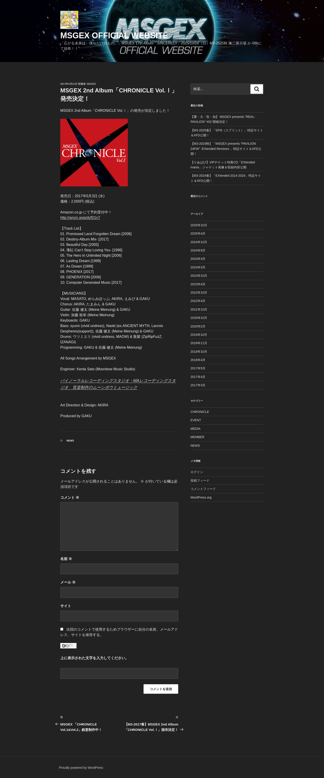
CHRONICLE (200, 412)
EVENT (196, 420)
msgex (91, 83)
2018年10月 (199, 351)
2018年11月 (199, 343)
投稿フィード (200, 480)
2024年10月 (199, 242)
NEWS (70, 440)
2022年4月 (198, 301)
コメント (69, 497)
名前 (66, 559)
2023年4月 (198, 284)
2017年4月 (198, 377)
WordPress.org (201, 497)
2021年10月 (199, 309)
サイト (65, 606)
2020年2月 (198, 326)
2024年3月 (198, 267)
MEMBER (197, 437)
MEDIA (195, 428)
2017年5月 (198, 368)
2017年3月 (198, 385)
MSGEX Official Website (114, 35)
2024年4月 (198, 259)
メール (68, 582)
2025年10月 (199, 225)
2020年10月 (199, 318)
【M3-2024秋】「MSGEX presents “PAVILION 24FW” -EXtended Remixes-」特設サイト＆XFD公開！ (226, 149)
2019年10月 (199, 334)
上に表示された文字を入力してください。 (94, 658)
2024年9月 (198, 250)
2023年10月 (199, 275)
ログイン (197, 472)
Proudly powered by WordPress (81, 767)
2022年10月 (199, 292)
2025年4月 (198, 233)
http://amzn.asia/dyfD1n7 (80, 218)
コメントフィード (203, 489)
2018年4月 (198, 360)
